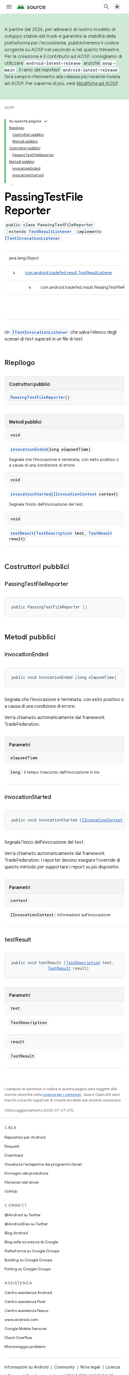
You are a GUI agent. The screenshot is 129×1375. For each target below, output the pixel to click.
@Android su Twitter (23, 1214)
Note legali (90, 1367)
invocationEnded (28, 449)
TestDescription (54, 533)
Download (14, 1155)
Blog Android (16, 1232)
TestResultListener (50, 231)
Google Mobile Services (26, 1328)
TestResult (100, 533)
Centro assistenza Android (28, 1292)
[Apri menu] (9, 7)
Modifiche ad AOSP (96, 83)
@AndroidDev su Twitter (26, 1223)
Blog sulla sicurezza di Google (31, 1241)
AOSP (9, 107)
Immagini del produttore (26, 1173)
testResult (22, 533)
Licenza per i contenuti (62, 1094)
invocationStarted (30, 494)
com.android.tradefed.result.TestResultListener (68, 272)
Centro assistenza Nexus (26, 1310)
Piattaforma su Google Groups (32, 1250)
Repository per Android (25, 1137)
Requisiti (12, 1146)
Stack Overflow (18, 1337)
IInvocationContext (75, 494)
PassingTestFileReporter (37, 397)
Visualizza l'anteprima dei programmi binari (43, 1164)
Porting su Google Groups (28, 1268)
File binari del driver (22, 1182)
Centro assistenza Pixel (25, 1301)
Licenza (113, 1367)
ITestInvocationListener (32, 238)
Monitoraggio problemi (25, 1346)
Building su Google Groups (28, 1259)
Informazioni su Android (27, 1367)
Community (64, 1367)
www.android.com (21, 1319)
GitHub (11, 1191)
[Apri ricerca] (106, 6)
